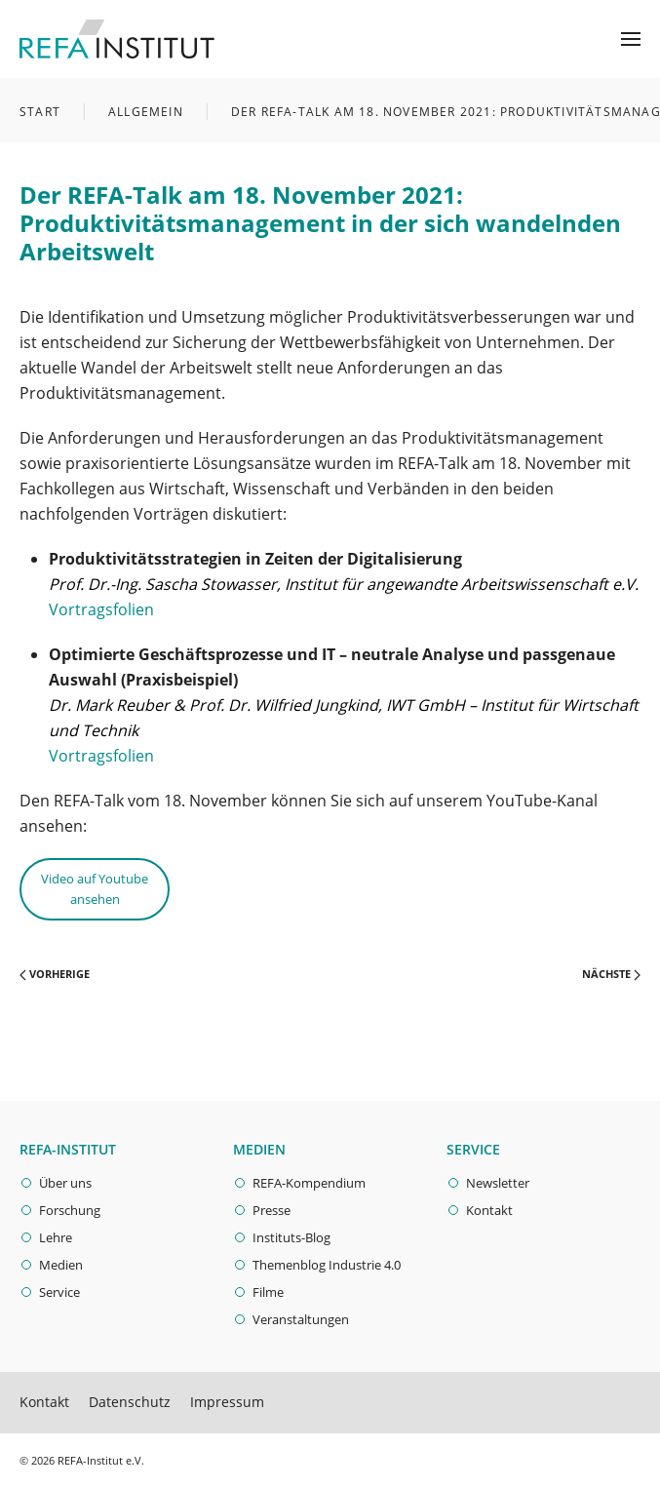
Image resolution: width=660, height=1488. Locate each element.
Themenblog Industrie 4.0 (326, 1264)
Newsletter (497, 1183)
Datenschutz (130, 1401)
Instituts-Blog (291, 1237)
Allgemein (145, 111)
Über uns (65, 1183)
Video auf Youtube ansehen (94, 889)
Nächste (611, 973)
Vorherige (54, 973)
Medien (61, 1264)
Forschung (69, 1210)
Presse (271, 1210)
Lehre (55, 1237)
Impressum (227, 1401)
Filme (268, 1292)
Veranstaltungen (300, 1319)
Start (39, 111)
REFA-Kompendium (309, 1183)
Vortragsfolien (101, 609)
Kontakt (489, 1210)
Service (59, 1292)
